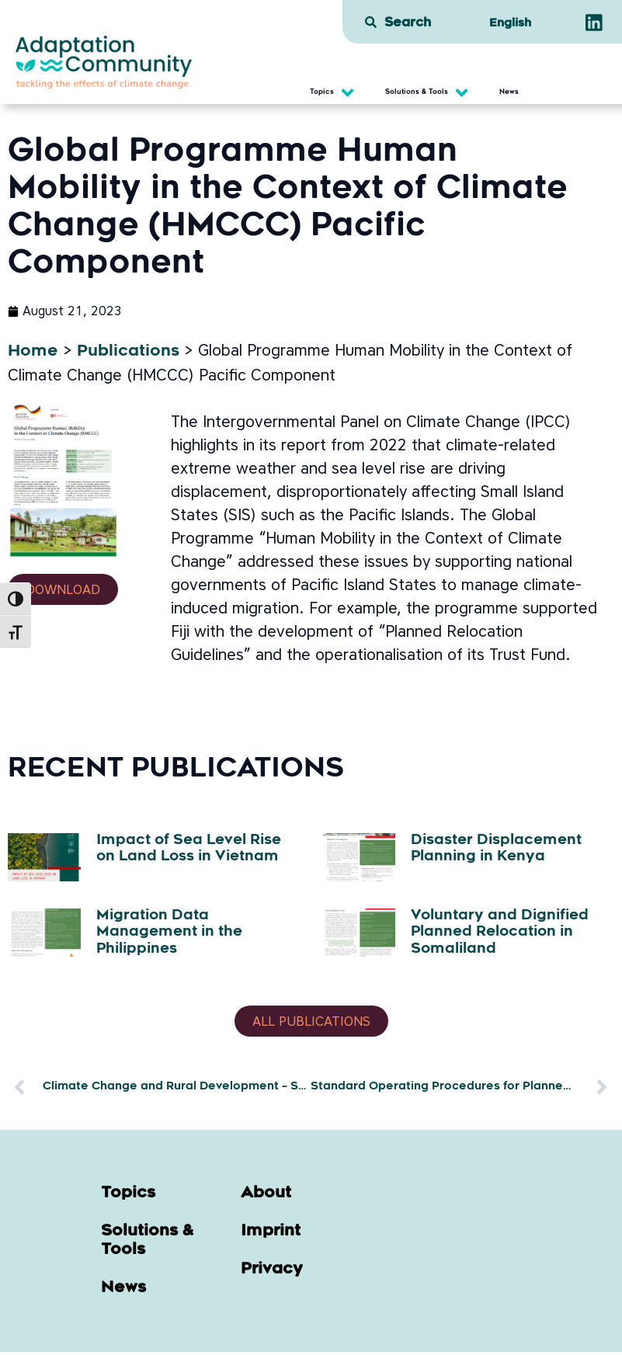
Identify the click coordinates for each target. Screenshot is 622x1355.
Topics (128, 1196)
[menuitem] (510, 24)
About (266, 1196)
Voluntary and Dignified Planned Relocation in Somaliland (500, 933)
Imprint (271, 1234)
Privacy (272, 1272)
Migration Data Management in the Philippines (169, 933)
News (123, 1291)
